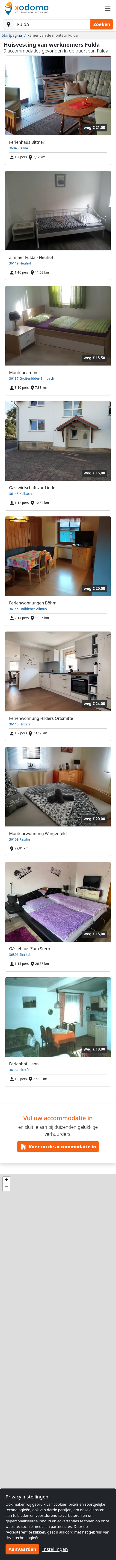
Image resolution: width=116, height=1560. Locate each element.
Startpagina (12, 35)
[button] (6, 1180)
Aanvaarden (22, 1549)
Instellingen (55, 1549)
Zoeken (101, 24)
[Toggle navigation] (107, 8)
